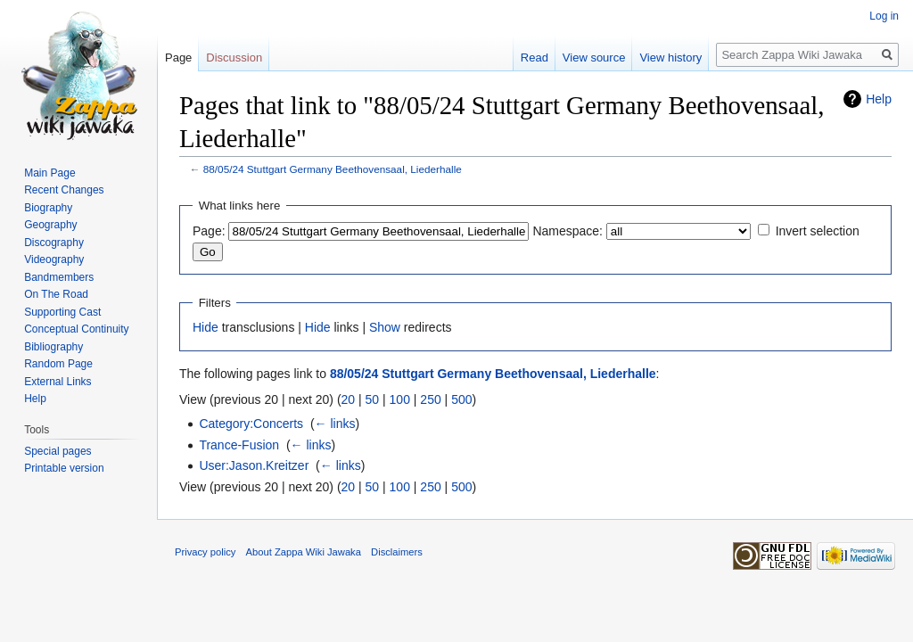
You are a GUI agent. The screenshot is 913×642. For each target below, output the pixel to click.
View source (594, 57)
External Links (57, 381)
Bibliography (53, 347)
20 (348, 399)
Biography (48, 208)
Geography (50, 224)
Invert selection (818, 231)
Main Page (49, 173)
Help (879, 99)
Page (178, 57)
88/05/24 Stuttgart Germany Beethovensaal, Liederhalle (332, 169)
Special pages (57, 451)
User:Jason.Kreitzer (253, 465)
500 (461, 399)
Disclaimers (397, 552)
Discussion (234, 57)
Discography (54, 242)
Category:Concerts (251, 423)
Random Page (58, 364)
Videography (54, 259)
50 (373, 399)
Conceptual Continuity (76, 329)
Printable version (63, 468)
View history (670, 57)
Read (534, 57)
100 (400, 399)
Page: (209, 231)
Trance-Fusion (239, 445)
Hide (205, 327)
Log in (884, 16)
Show (384, 327)
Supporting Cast (62, 312)
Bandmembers (59, 277)
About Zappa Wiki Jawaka (303, 552)
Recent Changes (63, 190)
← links (335, 423)
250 (430, 399)
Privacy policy (205, 552)
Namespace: (567, 231)
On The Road (56, 294)
